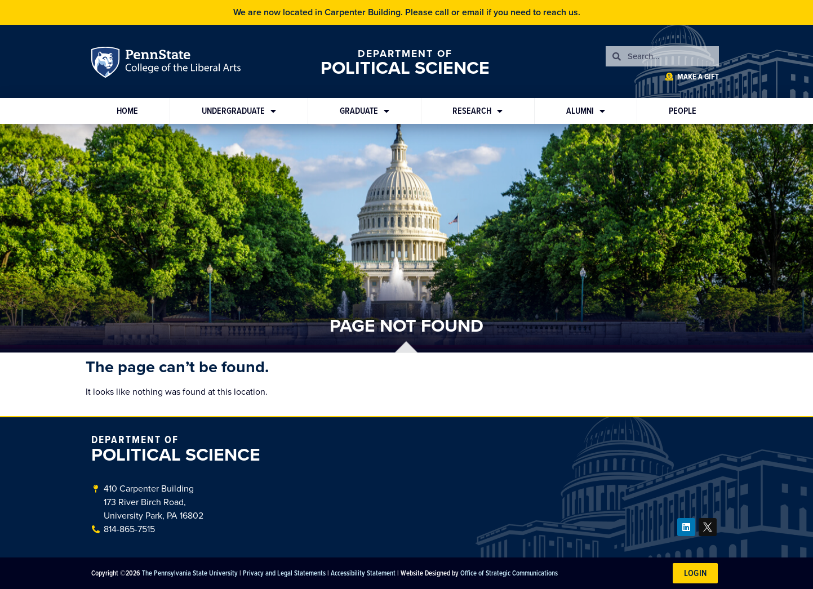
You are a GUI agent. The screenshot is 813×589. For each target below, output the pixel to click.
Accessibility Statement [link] (363, 573)
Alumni (585, 111)
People (682, 110)
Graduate (364, 111)
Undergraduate (239, 111)
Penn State (107, 64)
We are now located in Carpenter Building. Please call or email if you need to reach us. (406, 12)
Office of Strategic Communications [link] (509, 573)
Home (127, 110)
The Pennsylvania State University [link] (190, 573)
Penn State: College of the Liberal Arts (181, 64)
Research (477, 111)
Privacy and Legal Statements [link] (284, 573)
